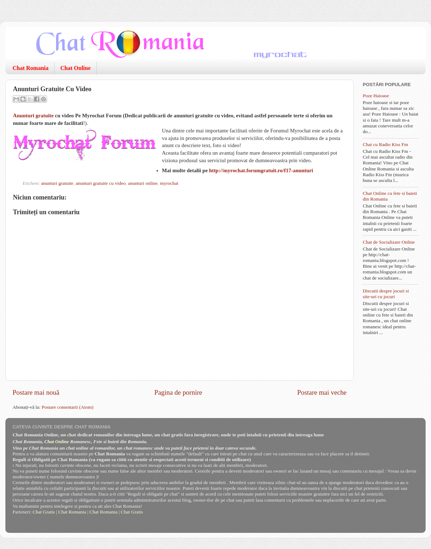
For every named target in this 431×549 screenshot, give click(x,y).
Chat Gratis (44, 512)
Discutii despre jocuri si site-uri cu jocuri (386, 293)
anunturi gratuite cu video (101, 183)
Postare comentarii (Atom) (67, 407)
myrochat (169, 183)
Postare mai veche (322, 392)
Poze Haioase (376, 95)
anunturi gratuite (57, 183)
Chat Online (75, 68)
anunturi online (143, 183)
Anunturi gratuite (33, 115)
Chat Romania (30, 68)
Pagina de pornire (178, 392)
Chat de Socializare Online (389, 242)
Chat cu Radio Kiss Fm (385, 144)
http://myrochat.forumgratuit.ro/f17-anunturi (261, 170)
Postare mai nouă (36, 392)
